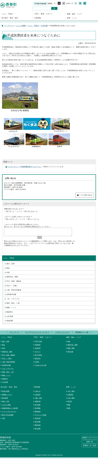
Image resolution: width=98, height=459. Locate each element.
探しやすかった (12, 219)
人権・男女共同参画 (13, 291)
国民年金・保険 (12, 278)
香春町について (7, 396)
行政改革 (37, 396)
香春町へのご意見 (89, 447)
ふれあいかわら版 (40, 367)
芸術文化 (37, 360)
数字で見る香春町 (8, 416)
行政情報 (37, 18)
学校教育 (37, 346)
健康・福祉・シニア (74, 14)
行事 (3, 420)
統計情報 (37, 423)
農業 (68, 406)
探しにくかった (33, 219)
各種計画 (37, 403)
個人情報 (37, 430)
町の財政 (37, 406)
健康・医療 (71, 350)
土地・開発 (71, 399)
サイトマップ (14, 334)
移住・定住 (5, 403)
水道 (8, 274)
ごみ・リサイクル (13, 300)
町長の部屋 (5, 393)
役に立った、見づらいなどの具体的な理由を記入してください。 (28, 227)
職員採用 (37, 413)
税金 (8, 269)
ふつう (19, 211)
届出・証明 (10, 265)
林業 (68, 410)
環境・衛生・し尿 (13, 305)
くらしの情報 (21, 26)
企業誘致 (70, 396)
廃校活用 (37, 426)
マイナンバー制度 (40, 416)
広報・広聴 (38, 399)
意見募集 (37, 410)
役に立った (10, 211)
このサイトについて (62, 334)
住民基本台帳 (11, 296)
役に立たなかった (31, 211)
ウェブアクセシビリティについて (37, 334)
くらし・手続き (7, 14)
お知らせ (37, 393)
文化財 (37, 363)
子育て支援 (38, 343)
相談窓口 (9, 313)
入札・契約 (71, 393)
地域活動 (9, 322)
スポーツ (37, 353)
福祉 (68, 343)
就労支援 (70, 353)
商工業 (69, 403)
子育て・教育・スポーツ (43, 14)
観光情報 (5, 399)
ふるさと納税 (6, 406)
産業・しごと (72, 18)
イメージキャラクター (9, 413)
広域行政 (37, 420)
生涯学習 (37, 350)
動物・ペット (11, 309)
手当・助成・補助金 (13, 283)
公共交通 (44, 26)
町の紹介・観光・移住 (10, 18)
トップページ (9, 26)
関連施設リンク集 (81, 334)
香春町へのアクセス (89, 439)
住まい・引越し (12, 287)
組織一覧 (89, 443)
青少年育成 (38, 356)
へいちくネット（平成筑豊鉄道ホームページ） (24, 167)
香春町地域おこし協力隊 (10, 410)
